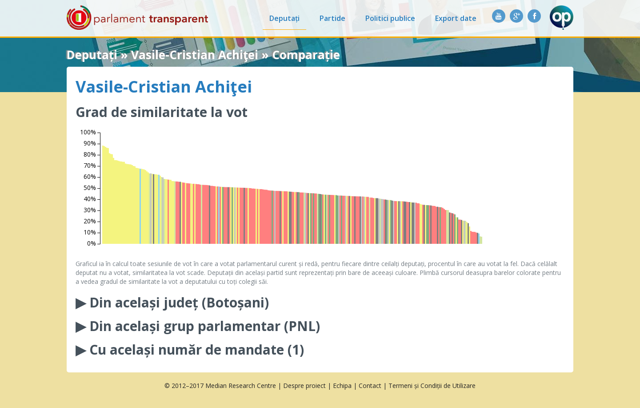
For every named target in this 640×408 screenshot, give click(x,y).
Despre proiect (304, 385)
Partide (332, 18)
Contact (370, 385)
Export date (455, 18)
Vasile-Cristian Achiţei (164, 86)
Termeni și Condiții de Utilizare (432, 385)
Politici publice (390, 18)
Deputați (284, 18)
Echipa (342, 385)
